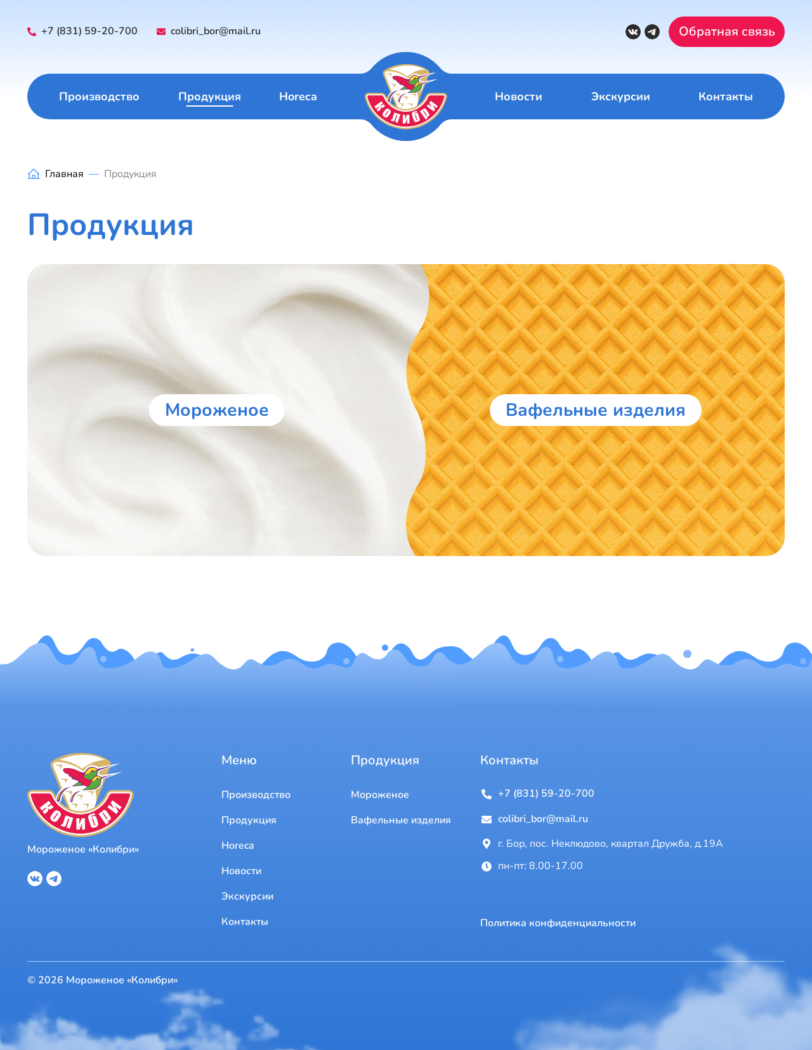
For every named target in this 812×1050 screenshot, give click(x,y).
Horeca (298, 96)
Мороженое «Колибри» (83, 849)
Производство (99, 96)
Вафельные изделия (596, 410)
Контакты (725, 96)
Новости (518, 96)
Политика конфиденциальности (558, 923)
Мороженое (217, 410)
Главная (64, 174)
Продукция (209, 96)
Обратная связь (727, 31)
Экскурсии (620, 96)
